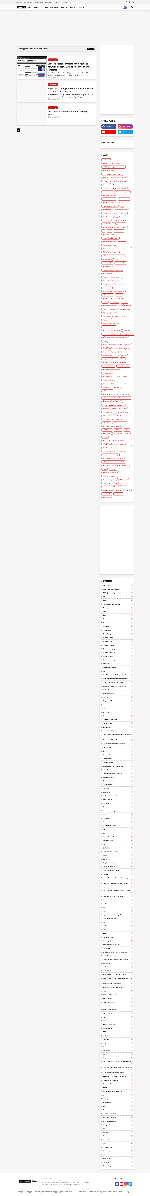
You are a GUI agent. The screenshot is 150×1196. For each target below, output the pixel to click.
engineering (107, 288)
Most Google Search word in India (114, 405)
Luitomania (44, 7)
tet (129, 490)
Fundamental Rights (110, 305)
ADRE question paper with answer (114, 167)
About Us (19, 2)
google (126, 316)
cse (117, 259)
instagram (126, 126)
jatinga (115, 352)
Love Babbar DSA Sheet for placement (115, 377)
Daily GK (128, 1192)
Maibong (118, 387)
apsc (105, 181)
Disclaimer (49, 2)
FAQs (105, 302)
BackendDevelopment (110, 206)
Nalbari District (108, 412)
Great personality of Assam (112, 330)
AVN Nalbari (124, 202)
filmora (125, 302)
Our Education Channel (58, 7)
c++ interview (120, 231)
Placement (107, 433)
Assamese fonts (121, 188)
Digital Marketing (109, 281)
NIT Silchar (107, 423)
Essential (120, 295)
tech (124, 487)
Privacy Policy (38, 2)
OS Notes (119, 430)
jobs (117, 362)
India (105, 341)
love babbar (107, 373)
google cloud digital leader (112, 323)
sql (105, 483)
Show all (91, 49)
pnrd (128, 433)
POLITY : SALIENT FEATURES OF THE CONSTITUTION (114, 441)
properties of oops (109, 458)
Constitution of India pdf (111, 252)
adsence (113, 170)
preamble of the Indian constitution (114, 451)
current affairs (108, 263)
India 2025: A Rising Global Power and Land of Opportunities (116, 345)
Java (122, 352)
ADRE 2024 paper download (112, 163)
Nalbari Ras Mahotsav (122, 416)
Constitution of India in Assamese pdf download (114, 249)
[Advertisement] (75, 28)
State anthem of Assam (111, 487)
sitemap (113, 465)
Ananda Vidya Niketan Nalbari (113, 174)
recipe (121, 458)
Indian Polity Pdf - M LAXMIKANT (113, 348)
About (85, 1192)
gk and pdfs (113, 313)
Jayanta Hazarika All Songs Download (115, 355)
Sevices (57, 2)
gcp (128, 305)
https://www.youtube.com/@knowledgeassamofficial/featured (121, 334)
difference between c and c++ (113, 277)
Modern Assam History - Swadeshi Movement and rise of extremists (114, 398)
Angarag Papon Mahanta (111, 178)
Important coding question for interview (116, 337)
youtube (110, 132)
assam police (118, 185)
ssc (122, 483)
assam (113, 181)
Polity (105, 437)
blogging (106, 227)
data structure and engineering (113, 270)
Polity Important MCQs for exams (114, 448)
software (113, 469)
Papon (128, 430)
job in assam (108, 362)
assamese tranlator (110, 199)
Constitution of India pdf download (114, 256)
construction (108, 259)
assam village (108, 188)
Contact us (28, 2)
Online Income (108, 426)
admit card (107, 160)
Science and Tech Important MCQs (114, 462)
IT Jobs (106, 352)
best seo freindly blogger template (114, 217)
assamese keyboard (123, 192)
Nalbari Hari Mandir (124, 412)
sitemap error (124, 465)
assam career (124, 181)
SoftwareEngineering (110, 480)
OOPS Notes (108, 430)
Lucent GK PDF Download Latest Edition (116, 384)
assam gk (107, 185)
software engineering (110, 476)
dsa (120, 281)
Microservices (108, 391)
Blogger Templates (34, 1192)
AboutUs (81, 7)
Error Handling (108, 295)
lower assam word (109, 380)
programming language (111, 455)
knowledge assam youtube (112, 369)
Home (35, 7)
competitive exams (109, 234)
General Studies (125, 309)
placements (118, 433)
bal (123, 206)
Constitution (123, 242)
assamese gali (108, 192)
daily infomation (109, 266)
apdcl (125, 178)
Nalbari (106, 409)
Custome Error (121, 263)
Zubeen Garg (108, 497)
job (123, 359)
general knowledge (110, 309)
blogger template (120, 224)
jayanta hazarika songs (111, 359)
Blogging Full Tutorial (120, 227)
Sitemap (64, 2)
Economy (120, 284)
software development (111, 473)
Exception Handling (118, 298)
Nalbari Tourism (109, 419)
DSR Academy (108, 284)
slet (105, 469)
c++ (110, 231)
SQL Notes (113, 483)
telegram (126, 132)
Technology (120, 490)
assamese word (125, 199)
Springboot (124, 480)
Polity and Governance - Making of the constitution (115, 444)
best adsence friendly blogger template (116, 210)
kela (124, 362)
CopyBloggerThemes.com (62, 1192)
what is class (108, 494)
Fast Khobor (115, 302)
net (119, 419)
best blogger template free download (115, 213)
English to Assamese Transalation (114, 291)
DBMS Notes (108, 274)
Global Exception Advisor (111, 316)
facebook (110, 126)
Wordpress (119, 494)
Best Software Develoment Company (115, 220)
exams (106, 298)
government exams (110, 327)
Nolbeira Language (121, 423)
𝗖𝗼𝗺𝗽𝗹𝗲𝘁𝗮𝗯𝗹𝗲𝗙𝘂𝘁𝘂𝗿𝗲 (111, 238)
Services (72, 7)
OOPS (119, 426)
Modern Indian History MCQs (113, 401)
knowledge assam (124, 366)
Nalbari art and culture (120, 409)
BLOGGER (107, 224)
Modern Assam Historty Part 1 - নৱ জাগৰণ (116, 394)
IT (128, 348)
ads (105, 170)
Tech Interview (108, 490)
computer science (109, 242)
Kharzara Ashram (109, 366)
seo (105, 465)
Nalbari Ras (107, 416)
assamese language (110, 195)
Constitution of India (110, 245)
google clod (107, 320)
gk (105, 313)
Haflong (127, 330)
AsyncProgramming (110, 202)
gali (122, 305)
